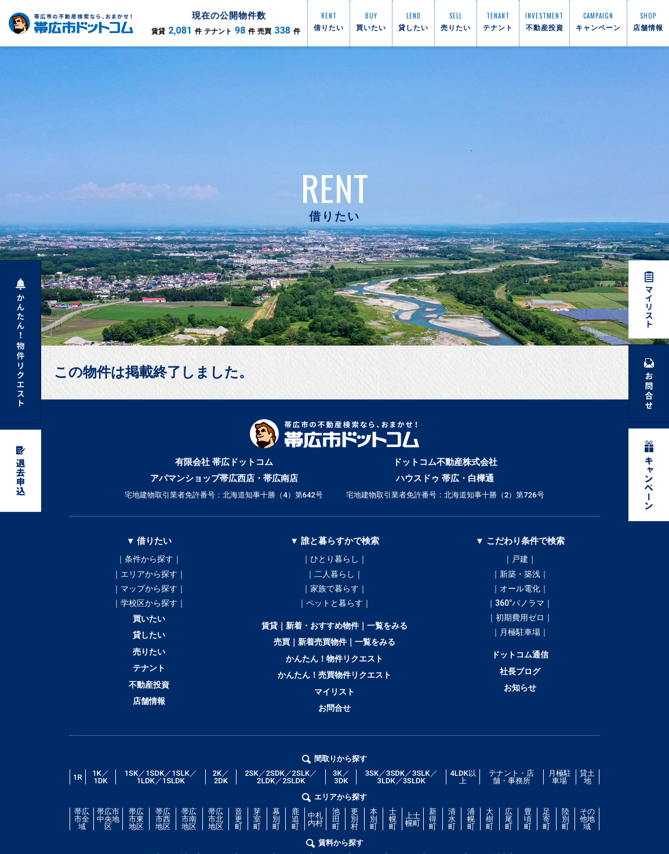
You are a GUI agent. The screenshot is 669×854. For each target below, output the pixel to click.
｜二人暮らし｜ (334, 577)
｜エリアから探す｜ (149, 577)
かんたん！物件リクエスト (334, 676)
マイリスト (334, 716)
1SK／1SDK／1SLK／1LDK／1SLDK (161, 808)
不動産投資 (149, 709)
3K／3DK (341, 808)
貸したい (149, 650)
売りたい (149, 669)
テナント (149, 689)
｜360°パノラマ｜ (519, 611)
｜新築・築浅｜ (520, 577)
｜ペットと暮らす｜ (334, 611)
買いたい (149, 630)
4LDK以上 (462, 808)
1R (77, 808)
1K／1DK (100, 808)
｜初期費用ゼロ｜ (520, 629)
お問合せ (334, 736)
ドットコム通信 (519, 672)
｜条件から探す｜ (149, 559)
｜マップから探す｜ (149, 594)
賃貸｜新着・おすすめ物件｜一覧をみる (334, 637)
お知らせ (520, 711)
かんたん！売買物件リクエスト (334, 696)
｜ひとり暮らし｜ (334, 559)
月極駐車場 (559, 808)
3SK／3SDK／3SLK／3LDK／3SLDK (401, 808)
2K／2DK (221, 808)
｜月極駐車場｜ (520, 646)
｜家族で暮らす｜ (334, 594)
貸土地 (587, 808)
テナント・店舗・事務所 (511, 808)
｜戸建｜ (520, 559)
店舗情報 (149, 729)
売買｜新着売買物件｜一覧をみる (334, 657)
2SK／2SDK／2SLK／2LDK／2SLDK (281, 808)
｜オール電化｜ (520, 594)
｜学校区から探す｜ (149, 611)
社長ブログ (519, 691)
